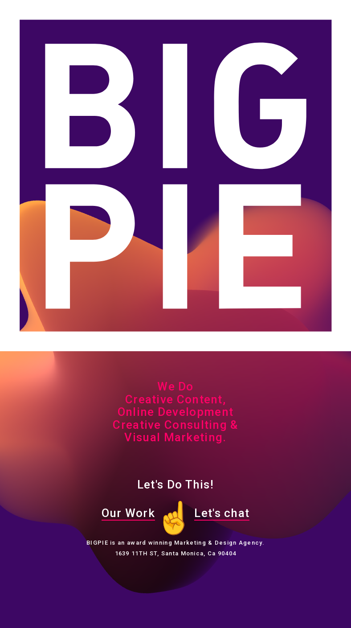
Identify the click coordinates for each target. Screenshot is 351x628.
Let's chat (221, 513)
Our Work (128, 513)
